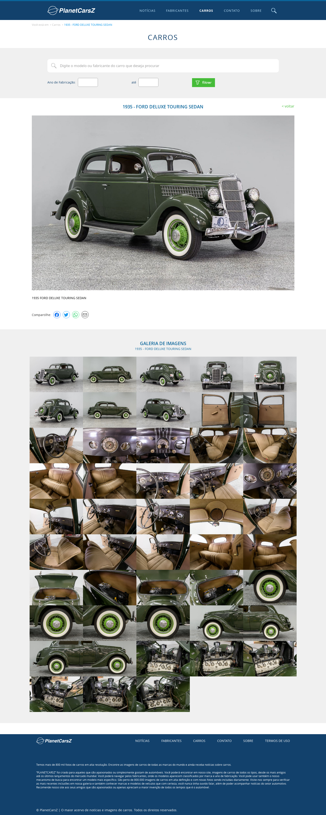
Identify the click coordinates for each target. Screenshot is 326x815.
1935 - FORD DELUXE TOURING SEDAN (88, 24)
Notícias (147, 10)
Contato (232, 10)
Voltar (289, 105)
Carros (206, 10)
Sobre (255, 10)
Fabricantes (177, 10)
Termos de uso (277, 740)
